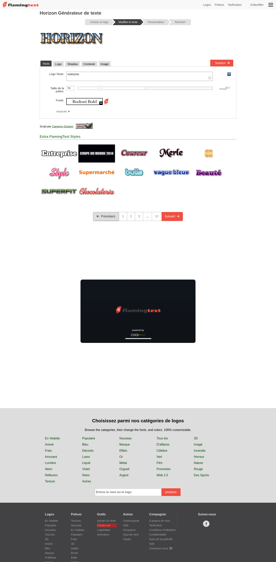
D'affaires (163, 444)
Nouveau (125, 438)
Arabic (75, 548)
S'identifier (257, 4)
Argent (123, 475)
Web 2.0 (162, 475)
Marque (124, 444)
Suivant (222, 63)
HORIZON (140, 76)
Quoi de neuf (130, 534)
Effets (123, 450)
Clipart (127, 539)
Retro (86, 475)
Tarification (235, 4)
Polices (219, 4)
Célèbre (162, 450)
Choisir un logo (99, 22)
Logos (207, 4)
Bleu (85, 444)
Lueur (86, 456)
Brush (74, 553)
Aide (125, 525)
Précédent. (106, 216)
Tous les (162, 438)
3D (196, 438)
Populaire (88, 438)
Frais (48, 450)
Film (159, 463)
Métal (123, 463)
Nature (198, 463)
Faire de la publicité (160, 539)
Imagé (198, 444)
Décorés (88, 450)
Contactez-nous (160, 548)
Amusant (51, 456)
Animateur (103, 534)
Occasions (129, 529)
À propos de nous (159, 520)
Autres (86, 481)
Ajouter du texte (106, 520)
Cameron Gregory (62, 126)
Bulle (74, 557)
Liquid (86, 463)
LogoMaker (103, 529)
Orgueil (124, 469)
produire (171, 492)
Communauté (131, 520)
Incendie (199, 450)
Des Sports (201, 475)
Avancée (61, 111)
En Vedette (52, 438)
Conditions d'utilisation (162, 529)
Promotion (164, 469)
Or (121, 456)
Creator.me (103, 525)
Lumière (50, 463)
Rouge (198, 469)
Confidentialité (157, 534)
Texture (50, 481)
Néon (48, 469)
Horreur (199, 456)
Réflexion (51, 475)
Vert (159, 456)
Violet (86, 469)
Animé (49, 444)
